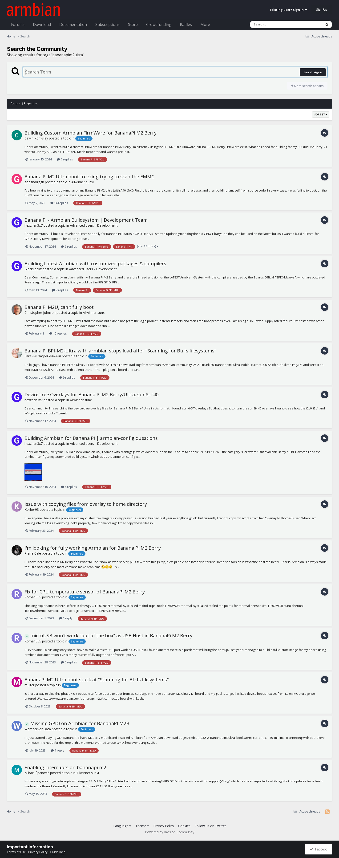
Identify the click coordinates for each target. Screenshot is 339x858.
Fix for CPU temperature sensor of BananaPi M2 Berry (84, 591)
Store (133, 24)
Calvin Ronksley (36, 138)
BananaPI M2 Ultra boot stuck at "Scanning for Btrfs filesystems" (96, 679)
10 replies (58, 333)
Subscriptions (107, 24)
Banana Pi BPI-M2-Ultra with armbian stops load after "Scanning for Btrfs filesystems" (120, 350)
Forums (17, 24)
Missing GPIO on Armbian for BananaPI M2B (76, 723)
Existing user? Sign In (288, 10)
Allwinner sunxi (82, 182)
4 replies (69, 487)
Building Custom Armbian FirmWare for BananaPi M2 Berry (90, 133)
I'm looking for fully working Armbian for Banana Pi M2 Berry (92, 548)
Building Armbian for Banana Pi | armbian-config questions (91, 438)
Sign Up (321, 9)
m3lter (29, 685)
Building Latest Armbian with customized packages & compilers (95, 263)
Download (42, 24)
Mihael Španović (36, 773)
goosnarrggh (34, 182)
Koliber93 (31, 509)
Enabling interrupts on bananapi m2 (65, 767)
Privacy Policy (163, 826)
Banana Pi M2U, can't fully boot (59, 307)
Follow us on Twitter (210, 826)
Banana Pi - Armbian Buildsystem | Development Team (86, 220)
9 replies (67, 377)
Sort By (320, 114)
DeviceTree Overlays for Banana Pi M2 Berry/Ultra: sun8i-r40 (91, 394)
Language (122, 826)
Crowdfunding (158, 24)
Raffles (186, 24)
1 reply (66, 618)
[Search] (273, 24)
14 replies (59, 203)
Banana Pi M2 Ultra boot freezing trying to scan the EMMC (89, 176)
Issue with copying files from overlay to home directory (85, 504)
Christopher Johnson (40, 312)
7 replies (65, 159)
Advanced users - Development (94, 225)
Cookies (184, 826)
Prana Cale (32, 553)
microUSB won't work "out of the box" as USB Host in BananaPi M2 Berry (108, 635)
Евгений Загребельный (42, 356)
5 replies (69, 662)
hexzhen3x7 (33, 225)
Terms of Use (16, 852)
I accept (318, 849)
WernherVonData (37, 729)
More (205, 24)
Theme (142, 826)
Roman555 (32, 597)
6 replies (69, 246)
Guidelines (57, 852)
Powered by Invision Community (169, 832)
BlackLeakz (33, 269)
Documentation (73, 24)
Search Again (312, 72)
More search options (307, 86)
